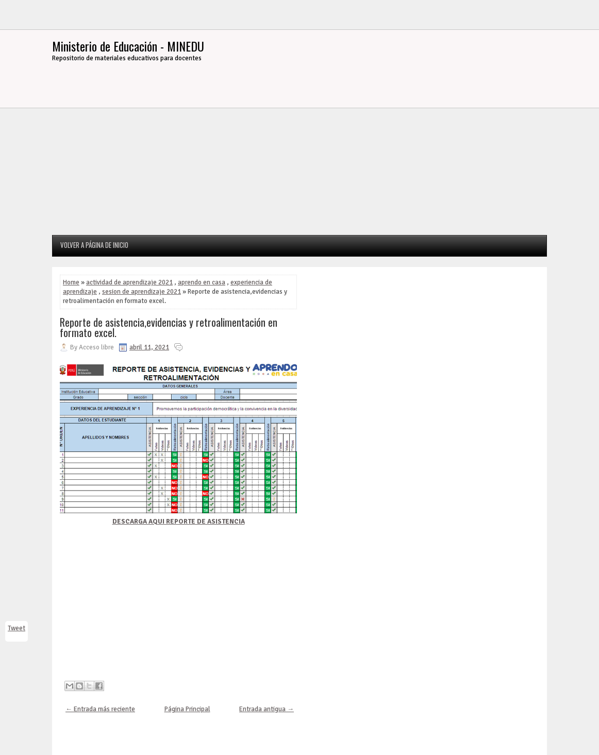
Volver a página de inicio (94, 245)
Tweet (16, 628)
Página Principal (187, 709)
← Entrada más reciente (100, 709)
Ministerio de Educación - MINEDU (128, 46)
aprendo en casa (201, 282)
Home (71, 282)
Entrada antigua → (266, 709)
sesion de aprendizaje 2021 (141, 292)
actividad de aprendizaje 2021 (129, 282)
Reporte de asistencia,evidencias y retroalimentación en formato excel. (168, 327)
